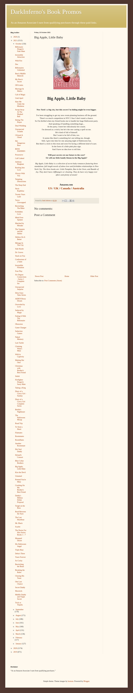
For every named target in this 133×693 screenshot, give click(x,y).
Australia (79, 188)
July (17, 619)
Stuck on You (20, 256)
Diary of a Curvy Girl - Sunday (20, 393)
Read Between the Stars (20, 513)
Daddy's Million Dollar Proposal (19, 499)
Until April (19, 98)
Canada (66, 188)
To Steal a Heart (19, 428)
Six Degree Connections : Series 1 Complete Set (20, 279)
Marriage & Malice (19, 90)
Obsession (19, 324)
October (19, 44)
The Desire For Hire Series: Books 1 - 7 (20, 532)
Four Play (18, 271)
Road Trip (19, 423)
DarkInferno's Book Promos (46, 11)
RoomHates (19, 440)
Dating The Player (19, 121)
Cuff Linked (19, 158)
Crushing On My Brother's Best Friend (20, 488)
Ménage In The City (19, 244)
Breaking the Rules (20, 571)
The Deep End (20, 185)
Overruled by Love (20, 306)
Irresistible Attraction (20, 56)
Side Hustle (19, 249)
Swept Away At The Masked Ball (19, 113)
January (19, 644)
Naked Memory (19, 338)
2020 (15, 648)
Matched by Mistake (19, 224)
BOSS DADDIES (20, 150)
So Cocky (18, 561)
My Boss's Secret (19, 80)
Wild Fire (18, 61)
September (19, 610)
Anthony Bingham (19, 163)
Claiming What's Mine (18, 348)
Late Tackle (19, 343)
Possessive (19, 155)
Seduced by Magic (19, 311)
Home (67, 276)
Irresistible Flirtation (19, 266)
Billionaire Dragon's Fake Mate (20, 49)
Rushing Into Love (20, 169)
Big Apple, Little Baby (20, 468)
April (18, 630)
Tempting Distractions (20, 180)
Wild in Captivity (19, 355)
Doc (16, 64)
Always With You (20, 174)
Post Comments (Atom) (53, 281)
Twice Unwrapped (20, 201)
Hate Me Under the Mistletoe (19, 104)
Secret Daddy (20, 587)
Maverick (18, 591)
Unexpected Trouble (19, 130)
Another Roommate (20, 445)
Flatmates (18, 433)
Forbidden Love (19, 213)
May (17, 627)
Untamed (18, 476)
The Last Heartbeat (19, 518)
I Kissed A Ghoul (19, 136)
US (50, 188)
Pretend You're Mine (20, 481)
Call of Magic (20, 95)
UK (56, 188)
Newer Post (39, 276)
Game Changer (20, 328)
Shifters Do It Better (20, 238)
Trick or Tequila (19, 604)
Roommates (19, 436)
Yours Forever (20, 557)
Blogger (86, 681)
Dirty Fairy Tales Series (20, 294)
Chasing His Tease (19, 577)
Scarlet (17, 527)
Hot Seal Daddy (18, 450)
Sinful (17, 376)
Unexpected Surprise (19, 288)
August (18, 615)
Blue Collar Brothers (19, 462)
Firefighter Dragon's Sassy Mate (20, 382)
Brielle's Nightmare (20, 411)
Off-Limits (19, 85)
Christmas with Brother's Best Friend (20, 369)
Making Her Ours (19, 361)
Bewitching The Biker (19, 207)
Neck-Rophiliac (19, 190)
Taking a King (20, 388)
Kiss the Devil (20, 472)
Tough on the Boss (20, 507)
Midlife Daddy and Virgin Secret (20, 597)
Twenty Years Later (20, 195)
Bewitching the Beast (19, 565)
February (19, 638)
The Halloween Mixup (20, 417)
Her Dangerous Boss (20, 143)
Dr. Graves (19, 252)
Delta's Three (20, 554)
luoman (70, 681)
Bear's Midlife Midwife (20, 75)
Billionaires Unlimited (20, 69)
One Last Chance (19, 583)
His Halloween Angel (20, 545)
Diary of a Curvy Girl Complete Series (20, 402)
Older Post (94, 276)
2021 (15, 41)
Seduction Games (19, 332)
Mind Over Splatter (19, 219)
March (18, 634)
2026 (15, 37)
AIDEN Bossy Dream (20, 300)
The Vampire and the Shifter (20, 231)
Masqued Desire (18, 539)
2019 (15, 652)
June (17, 623)
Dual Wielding (20, 126)
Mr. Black (19, 523)
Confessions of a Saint (20, 260)
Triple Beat (19, 550)
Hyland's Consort (19, 456)
